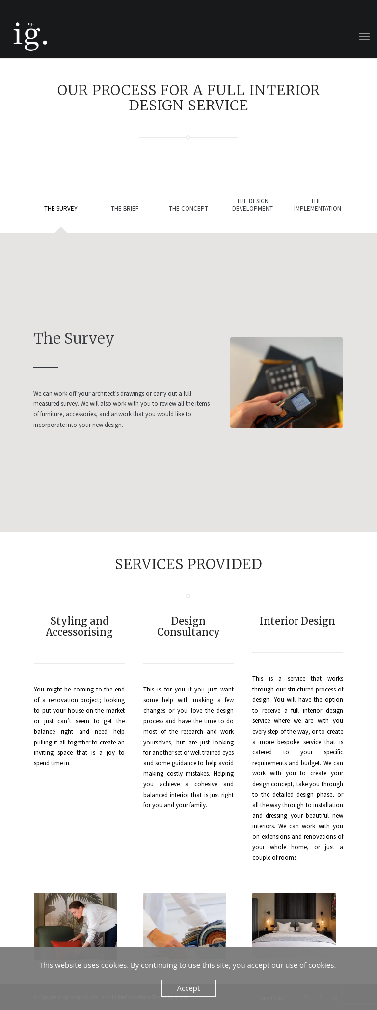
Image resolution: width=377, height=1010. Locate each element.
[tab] (61, 214)
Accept (188, 988)
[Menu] (364, 36)
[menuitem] (364, 36)
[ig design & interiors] (29, 36)
